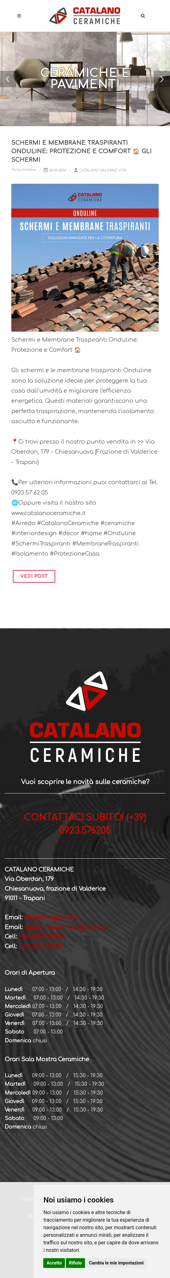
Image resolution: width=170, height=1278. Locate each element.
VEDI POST (34, 576)
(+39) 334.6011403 (40, 946)
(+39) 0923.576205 (42, 936)
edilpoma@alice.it (50, 917)
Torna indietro (23, 170)
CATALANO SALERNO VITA (100, 170)
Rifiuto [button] (75, 1262)
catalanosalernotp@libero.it (65, 927)
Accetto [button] (54, 1262)
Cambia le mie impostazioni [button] (116, 1262)
